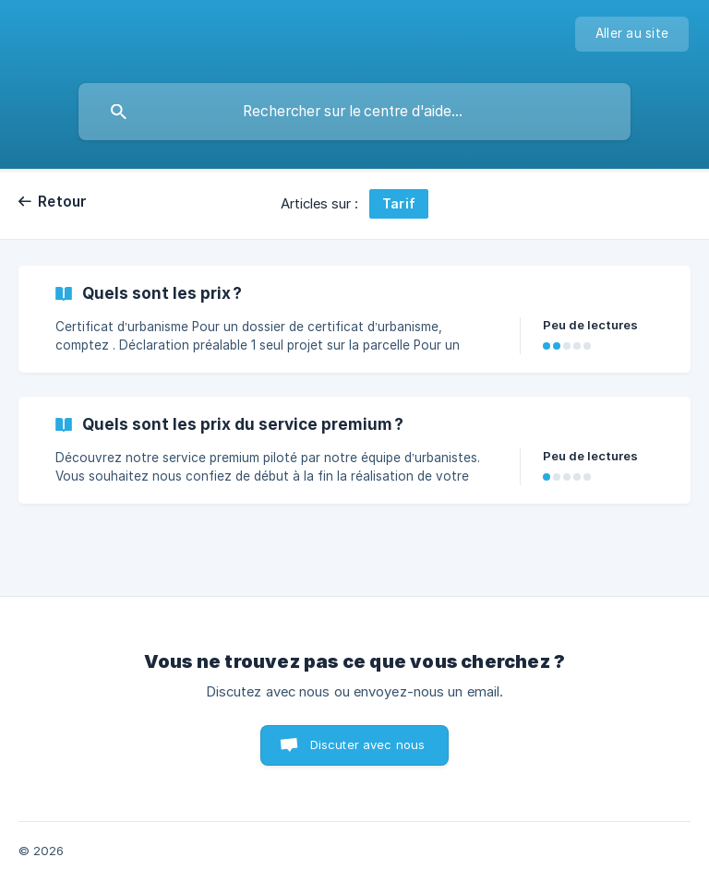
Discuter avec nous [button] (368, 744)
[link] (354, 319)
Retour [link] (63, 201)
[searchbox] (354, 111)
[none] (632, 34)
